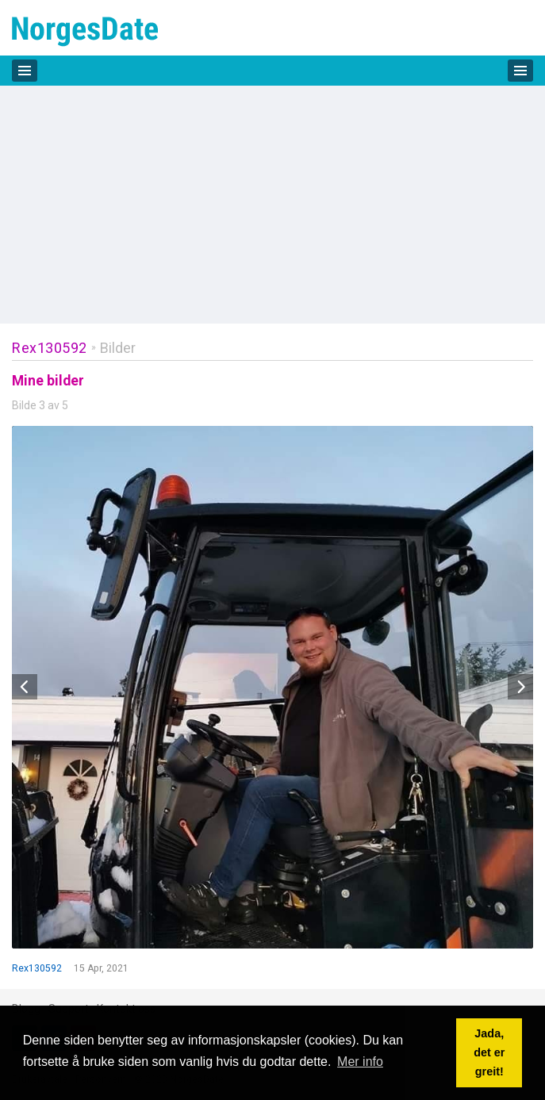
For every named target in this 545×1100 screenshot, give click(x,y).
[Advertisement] (272, 205)
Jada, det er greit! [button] (489, 1052)
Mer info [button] (360, 1061)
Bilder (118, 347)
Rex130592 (49, 347)
